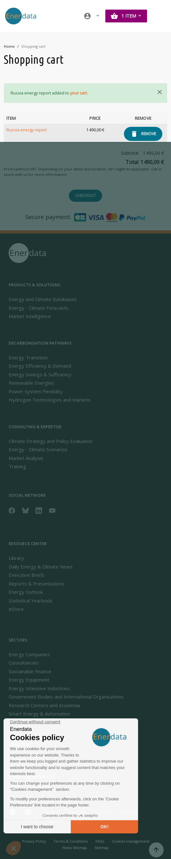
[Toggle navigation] (159, 16)
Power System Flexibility (36, 391)
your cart (78, 93)
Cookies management (130, 841)
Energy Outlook (26, 592)
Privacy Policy (34, 841)
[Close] (159, 92)
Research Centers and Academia (44, 705)
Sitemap (101, 847)
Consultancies (24, 662)
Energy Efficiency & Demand (40, 366)
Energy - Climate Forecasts (39, 308)
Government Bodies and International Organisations (66, 696)
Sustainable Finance (30, 671)
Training (17, 466)
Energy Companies (29, 654)
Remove (148, 133)
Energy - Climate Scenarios (38, 449)
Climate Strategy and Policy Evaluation (51, 441)
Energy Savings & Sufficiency (40, 374)
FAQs (99, 841)
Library (16, 558)
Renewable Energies (31, 383)
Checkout (85, 195)
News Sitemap (74, 847)
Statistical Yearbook (30, 600)
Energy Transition (28, 357)
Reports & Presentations (36, 583)
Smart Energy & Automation (39, 713)
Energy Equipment (29, 679)
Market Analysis (26, 458)
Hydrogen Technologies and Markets (50, 400)
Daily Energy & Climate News (41, 566)
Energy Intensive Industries (39, 688)
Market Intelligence (30, 316)
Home (9, 46)
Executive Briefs (27, 575)
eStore (16, 609)
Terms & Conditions (70, 841)
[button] (92, 16)
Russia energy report (26, 130)
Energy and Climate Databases (43, 299)
